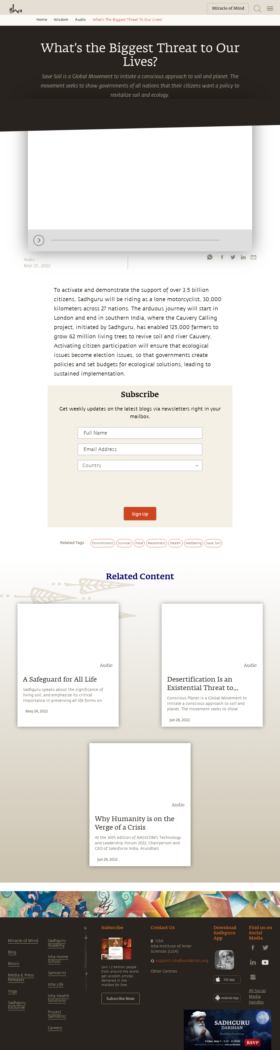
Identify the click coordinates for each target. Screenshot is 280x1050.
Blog (12, 952)
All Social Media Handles (257, 996)
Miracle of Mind (23, 941)
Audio (80, 20)
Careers (55, 1028)
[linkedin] (243, 258)
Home (41, 20)
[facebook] (222, 258)
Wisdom (61, 20)
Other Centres (164, 971)
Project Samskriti (57, 1014)
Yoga (12, 991)
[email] (253, 258)
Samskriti (57, 973)
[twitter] (233, 258)
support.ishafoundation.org (182, 961)
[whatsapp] (209, 258)
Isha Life (55, 984)
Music (13, 964)
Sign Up (140, 514)
